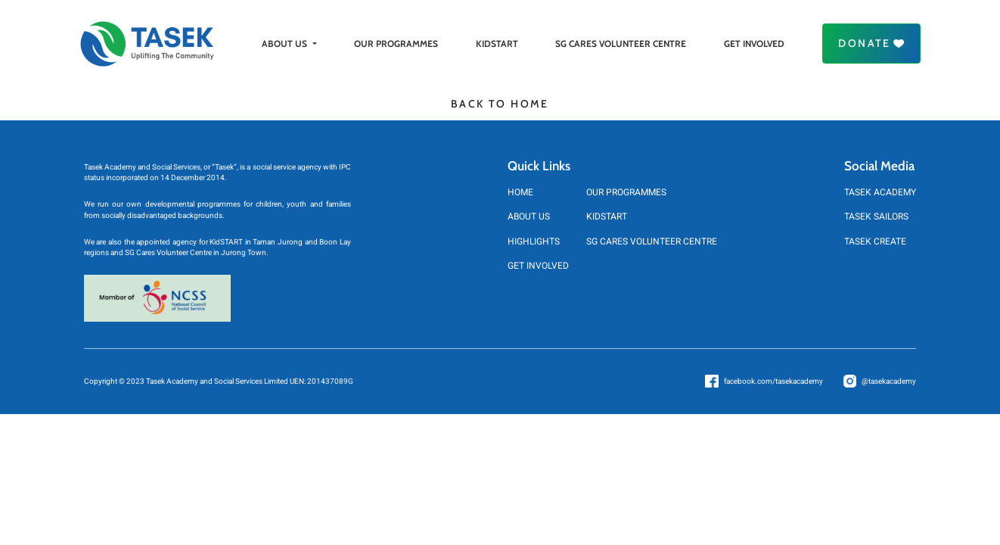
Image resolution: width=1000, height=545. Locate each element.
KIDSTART (497, 43)
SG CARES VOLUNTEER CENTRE (620, 43)
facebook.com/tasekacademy (773, 381)
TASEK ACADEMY (880, 192)
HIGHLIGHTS (534, 241)
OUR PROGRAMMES (396, 43)
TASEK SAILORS (876, 216)
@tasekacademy (889, 381)
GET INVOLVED (754, 43)
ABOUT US (289, 43)
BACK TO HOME (500, 104)
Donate (871, 43)
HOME (520, 192)
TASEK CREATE (875, 241)
